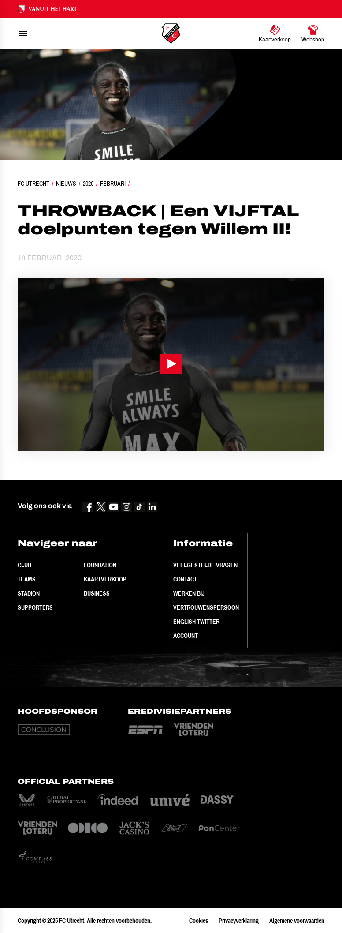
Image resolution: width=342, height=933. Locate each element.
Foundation (100, 565)
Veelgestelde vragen (205, 565)
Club (24, 565)
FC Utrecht (33, 183)
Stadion (29, 593)
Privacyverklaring (239, 921)
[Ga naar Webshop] (312, 33)
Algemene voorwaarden (296, 921)
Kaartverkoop (105, 579)
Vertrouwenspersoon (206, 607)
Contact (185, 579)
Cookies (198, 921)
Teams (27, 579)
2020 (88, 183)
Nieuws (66, 183)
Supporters (35, 607)
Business (97, 593)
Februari (113, 183)
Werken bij (188, 593)
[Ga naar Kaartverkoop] (275, 33)
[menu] (23, 33)
